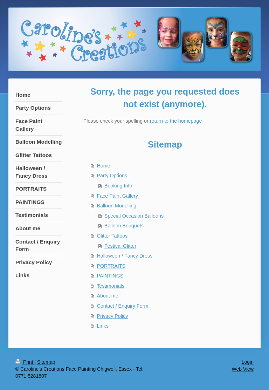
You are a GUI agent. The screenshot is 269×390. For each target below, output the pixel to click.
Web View (243, 369)
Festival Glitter (120, 246)
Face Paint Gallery (117, 196)
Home (103, 166)
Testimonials (110, 286)
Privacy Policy (112, 316)
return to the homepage (176, 121)
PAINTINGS (110, 276)
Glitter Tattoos (112, 236)
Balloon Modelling (116, 205)
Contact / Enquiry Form (122, 306)
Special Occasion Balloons (134, 216)
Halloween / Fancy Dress (124, 256)
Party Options (112, 175)
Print (25, 362)
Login (248, 362)
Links (102, 326)
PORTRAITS (111, 266)
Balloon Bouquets (124, 225)
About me (107, 296)
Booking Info (118, 186)
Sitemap (46, 362)
